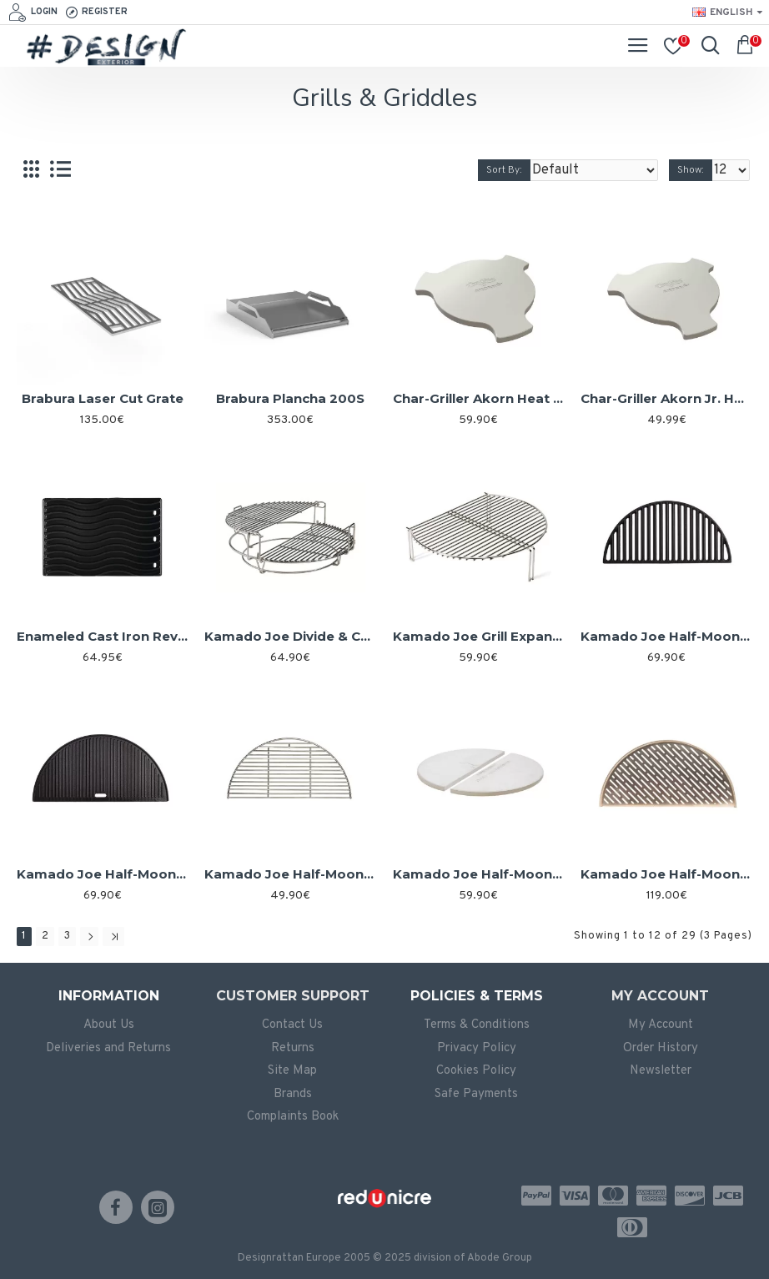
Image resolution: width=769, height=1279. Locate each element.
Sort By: (504, 170)
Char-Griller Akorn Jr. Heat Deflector (666, 398)
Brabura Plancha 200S (290, 398)
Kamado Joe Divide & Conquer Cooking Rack (289, 636)
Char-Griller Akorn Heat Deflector (478, 398)
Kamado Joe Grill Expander (478, 636)
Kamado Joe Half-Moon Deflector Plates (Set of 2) (478, 874)
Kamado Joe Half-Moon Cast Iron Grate (666, 636)
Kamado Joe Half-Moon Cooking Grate (289, 874)
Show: (690, 170)
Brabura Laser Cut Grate (102, 398)
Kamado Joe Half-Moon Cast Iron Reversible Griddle (102, 874)
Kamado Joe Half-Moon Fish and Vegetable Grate (666, 874)
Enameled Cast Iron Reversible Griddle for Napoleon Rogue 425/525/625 (102, 636)
